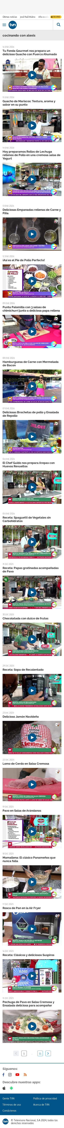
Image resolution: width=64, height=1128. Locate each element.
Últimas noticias (10, 17)
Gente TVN (8, 1098)
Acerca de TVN (41, 1104)
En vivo (56, 17)
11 (40, 1053)
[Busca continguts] (58, 25)
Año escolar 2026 (46, 17)
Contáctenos (9, 1110)
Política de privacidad (45, 1098)
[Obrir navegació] (4, 25)
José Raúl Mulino (27, 17)
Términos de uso (12, 1104)
